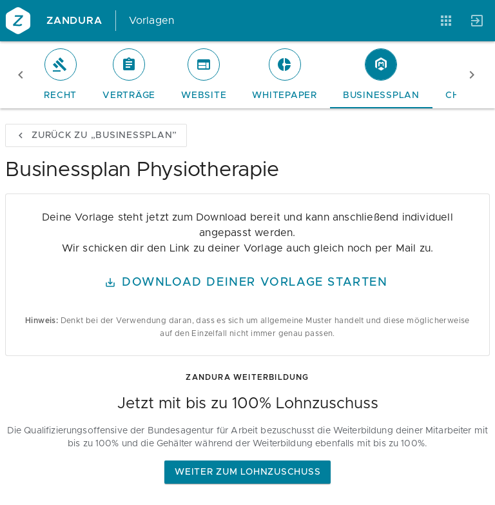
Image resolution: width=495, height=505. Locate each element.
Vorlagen (152, 20)
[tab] (60, 74)
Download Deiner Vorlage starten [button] (246, 282)
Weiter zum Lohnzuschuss (247, 472)
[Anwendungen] (446, 20)
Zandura (74, 20)
